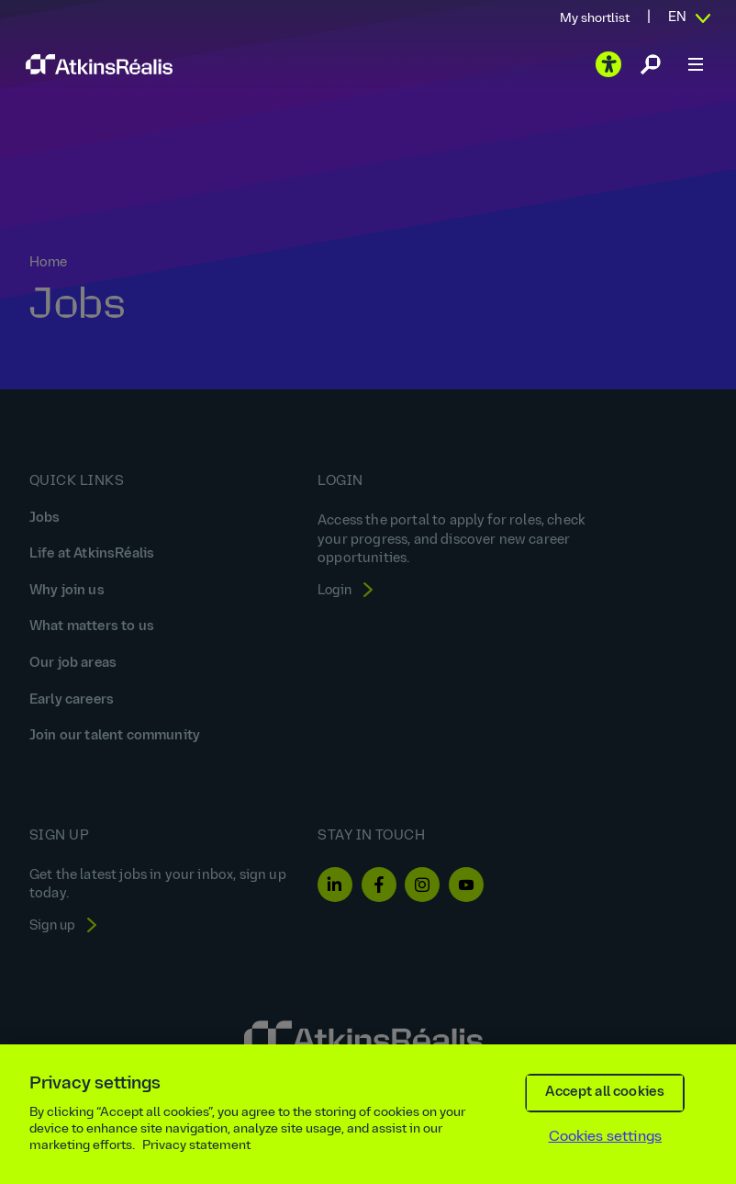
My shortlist (595, 19)
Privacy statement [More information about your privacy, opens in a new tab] (196, 1146)
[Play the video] (608, 64)
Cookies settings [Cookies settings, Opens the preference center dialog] (606, 1137)
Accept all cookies (604, 1092)
